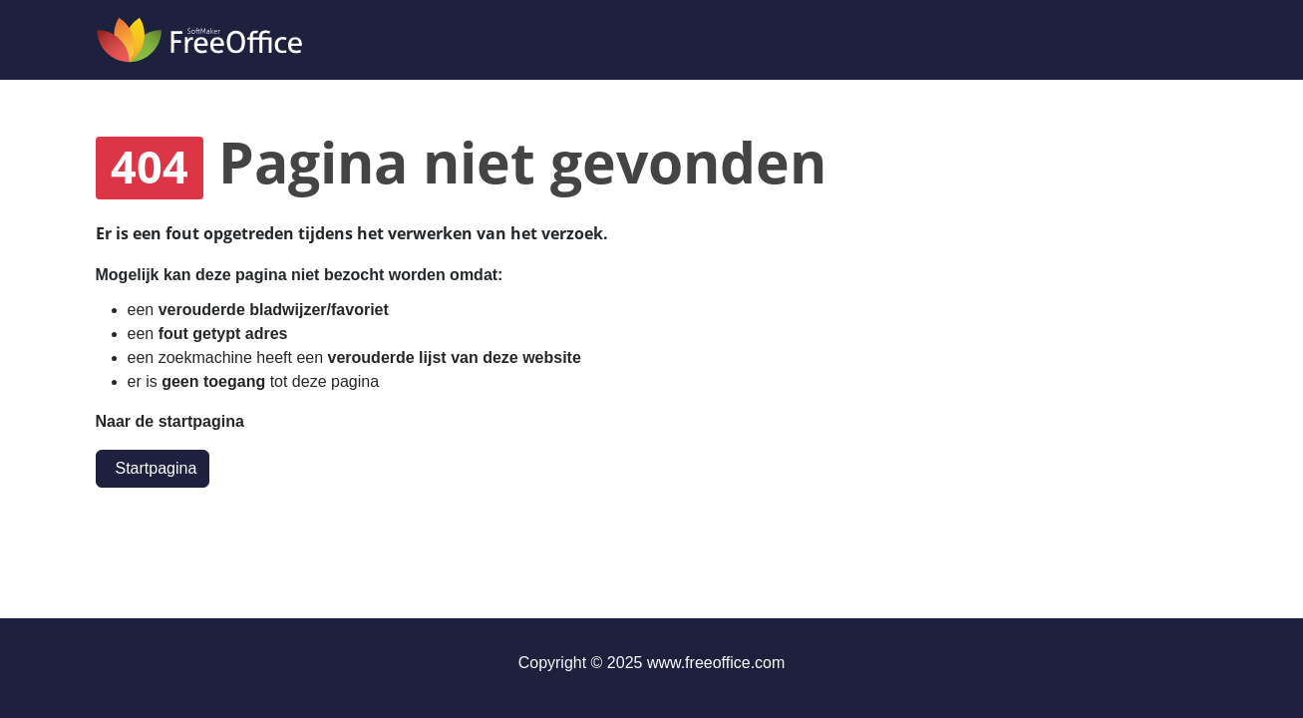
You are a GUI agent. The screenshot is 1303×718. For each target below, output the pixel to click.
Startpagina (156, 468)
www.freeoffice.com (716, 662)
